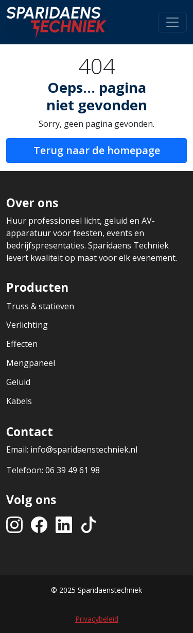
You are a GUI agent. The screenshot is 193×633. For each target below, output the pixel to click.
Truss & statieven (40, 306)
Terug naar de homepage (96, 150)
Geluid (18, 382)
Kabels (19, 401)
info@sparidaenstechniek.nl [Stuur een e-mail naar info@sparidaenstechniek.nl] (83, 449)
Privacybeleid (96, 619)
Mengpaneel (30, 363)
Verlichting (27, 324)
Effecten (22, 343)
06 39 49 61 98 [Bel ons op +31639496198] (72, 470)
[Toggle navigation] (172, 22)
